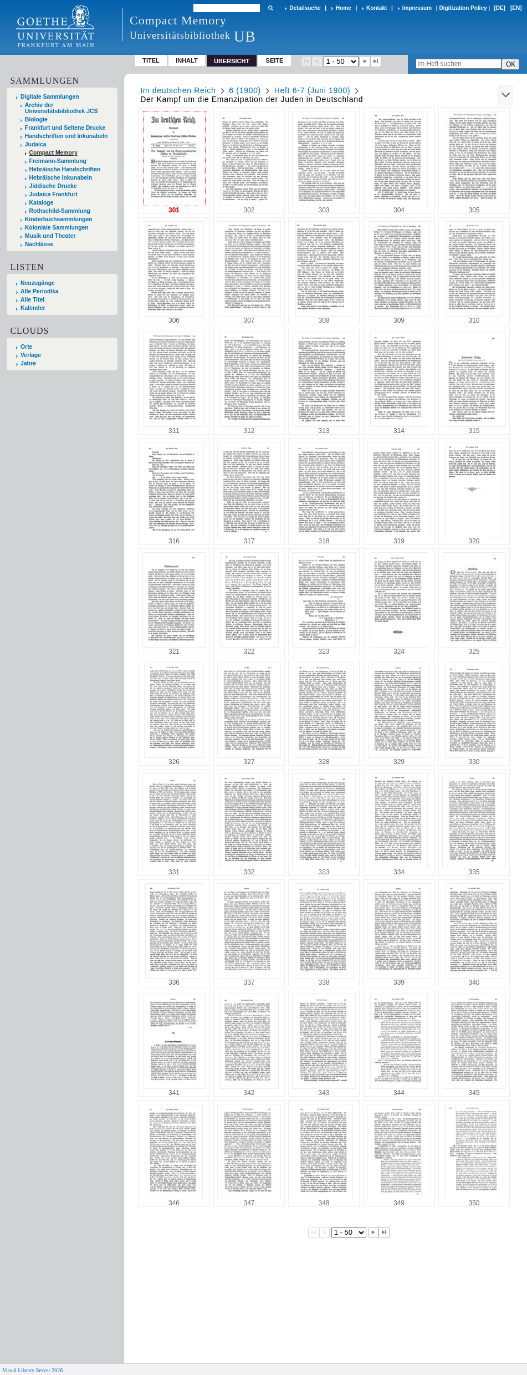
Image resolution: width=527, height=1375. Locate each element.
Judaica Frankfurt (53, 194)
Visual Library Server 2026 (32, 1370)
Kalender (33, 308)
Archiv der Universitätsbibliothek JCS (61, 108)
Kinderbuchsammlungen (59, 219)
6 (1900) (245, 90)
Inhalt (187, 60)
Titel (151, 60)
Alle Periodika (40, 291)
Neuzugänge (38, 283)
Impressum (417, 8)
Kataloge (41, 203)
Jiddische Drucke (53, 186)
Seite (275, 60)
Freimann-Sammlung (57, 161)
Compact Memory (53, 153)
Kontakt (376, 8)
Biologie (36, 119)
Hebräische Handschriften (65, 169)
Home (343, 8)
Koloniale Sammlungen (57, 228)
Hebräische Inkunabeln (61, 178)
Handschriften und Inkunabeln (66, 136)
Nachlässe (39, 244)
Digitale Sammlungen (50, 97)
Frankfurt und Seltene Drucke (65, 128)
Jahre (28, 363)
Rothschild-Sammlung (59, 211)
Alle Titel (32, 300)
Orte (26, 347)
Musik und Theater (50, 236)
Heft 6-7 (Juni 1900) (312, 90)
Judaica (36, 144)
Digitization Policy (463, 8)
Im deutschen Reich (178, 90)
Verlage (31, 355)
